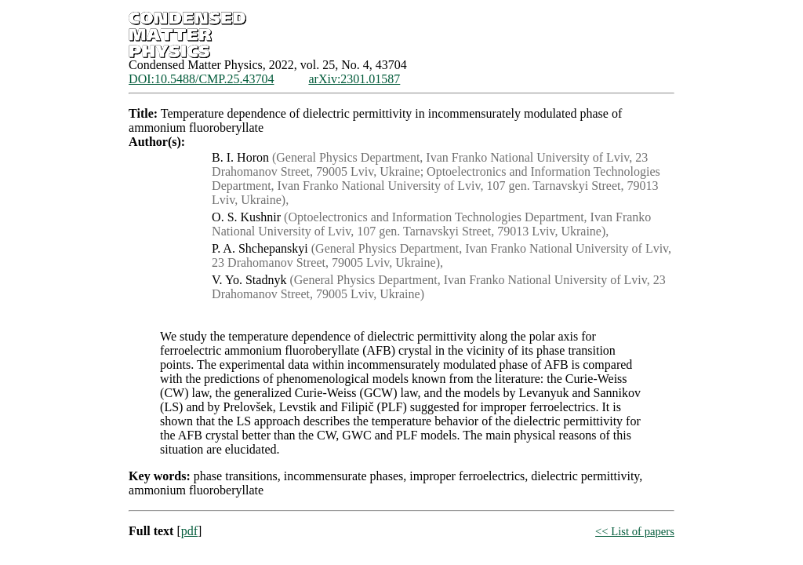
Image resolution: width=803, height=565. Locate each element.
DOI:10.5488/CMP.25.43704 (201, 79)
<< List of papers (634, 531)
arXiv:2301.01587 (354, 79)
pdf (189, 531)
